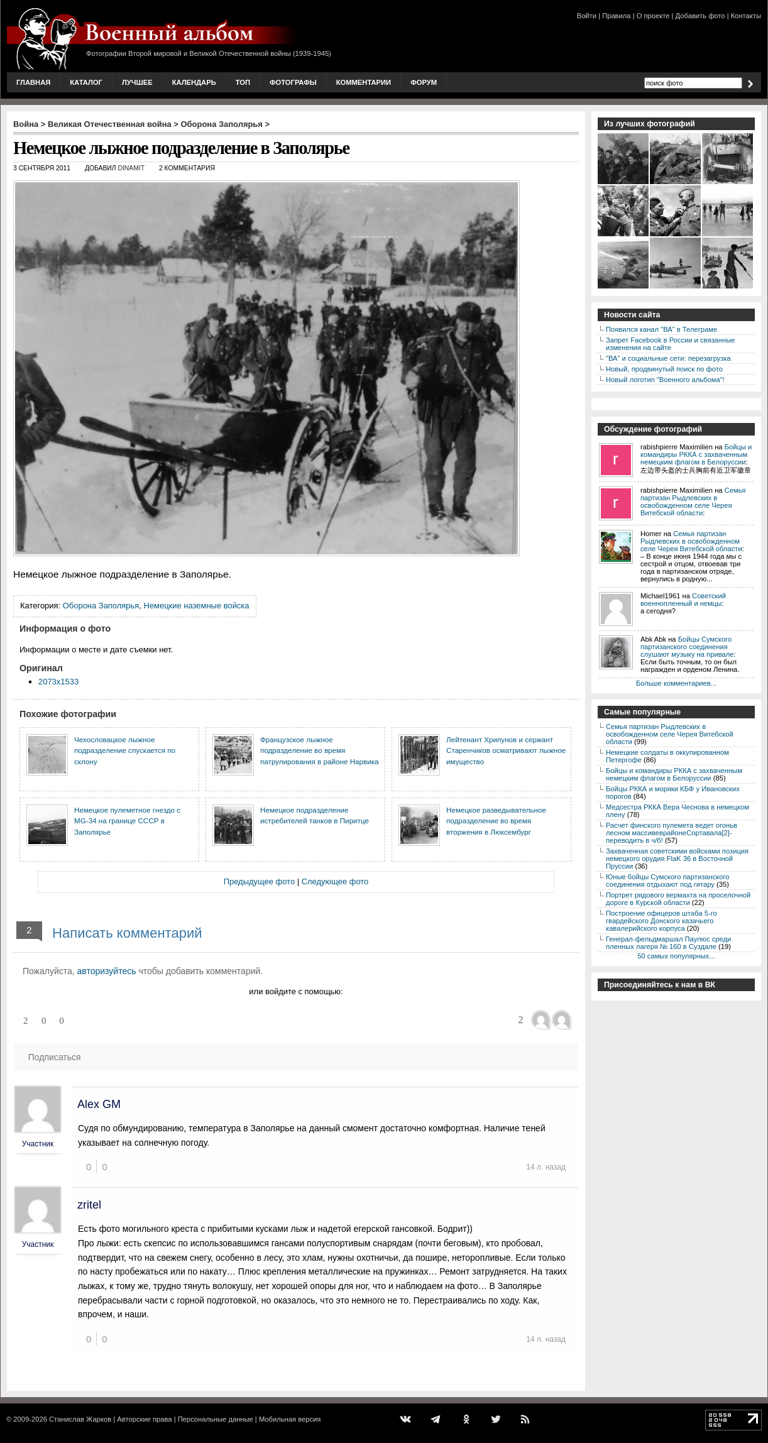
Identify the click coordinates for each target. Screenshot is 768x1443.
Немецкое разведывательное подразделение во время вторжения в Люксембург (496, 821)
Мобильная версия (290, 1419)
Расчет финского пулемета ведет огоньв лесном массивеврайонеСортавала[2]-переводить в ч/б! (671, 832)
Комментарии (363, 82)
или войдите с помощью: (296, 991)
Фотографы (293, 82)
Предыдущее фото (259, 881)
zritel (89, 1205)
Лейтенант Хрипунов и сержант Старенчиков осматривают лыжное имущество (506, 750)
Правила (616, 15)
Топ (243, 82)
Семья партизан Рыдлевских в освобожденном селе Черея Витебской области (693, 501)
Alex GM (99, 1104)
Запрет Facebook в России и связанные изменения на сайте (670, 343)
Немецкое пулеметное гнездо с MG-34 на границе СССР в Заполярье (127, 821)
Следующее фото (335, 881)
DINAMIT (131, 168)
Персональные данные (215, 1419)
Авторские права (144, 1419)
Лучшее (137, 82)
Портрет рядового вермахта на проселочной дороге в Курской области (678, 898)
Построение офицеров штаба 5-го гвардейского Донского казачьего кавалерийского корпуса (661, 920)
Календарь (194, 82)
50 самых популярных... (676, 956)
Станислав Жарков (80, 1419)
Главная (33, 82)
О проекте (653, 15)
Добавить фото (700, 15)
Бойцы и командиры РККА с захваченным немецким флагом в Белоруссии (696, 454)
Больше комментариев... (676, 683)
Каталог (86, 82)
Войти (586, 15)
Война (25, 124)
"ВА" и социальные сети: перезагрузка (668, 358)
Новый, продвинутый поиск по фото (664, 369)
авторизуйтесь (106, 971)
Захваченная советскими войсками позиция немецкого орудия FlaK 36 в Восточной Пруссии (677, 858)
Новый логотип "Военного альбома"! (665, 379)
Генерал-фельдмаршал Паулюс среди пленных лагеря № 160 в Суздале (668, 942)
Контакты (746, 15)
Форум (423, 82)
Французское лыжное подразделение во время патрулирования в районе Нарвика (319, 750)
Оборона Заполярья (222, 124)
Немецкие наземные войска (197, 605)
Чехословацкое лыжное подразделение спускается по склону (124, 750)
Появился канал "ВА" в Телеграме (661, 329)
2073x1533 (58, 681)
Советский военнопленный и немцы (683, 599)
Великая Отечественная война (110, 124)
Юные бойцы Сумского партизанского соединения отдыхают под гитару (668, 880)
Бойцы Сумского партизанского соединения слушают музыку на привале (686, 646)
